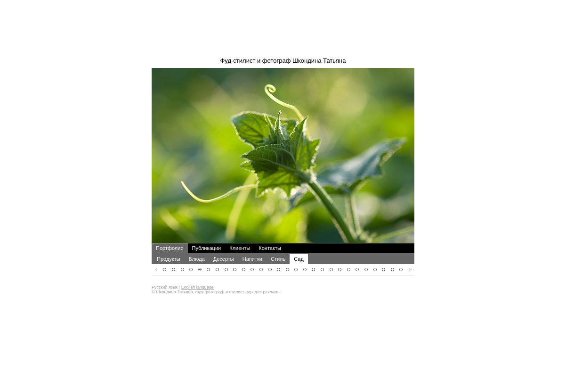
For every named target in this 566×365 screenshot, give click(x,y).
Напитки (252, 246)
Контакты (270, 235)
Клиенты (239, 235)
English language (197, 274)
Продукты (168, 246)
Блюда (197, 246)
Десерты (223, 246)
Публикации (206, 235)
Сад (299, 246)
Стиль (278, 246)
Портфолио (170, 235)
